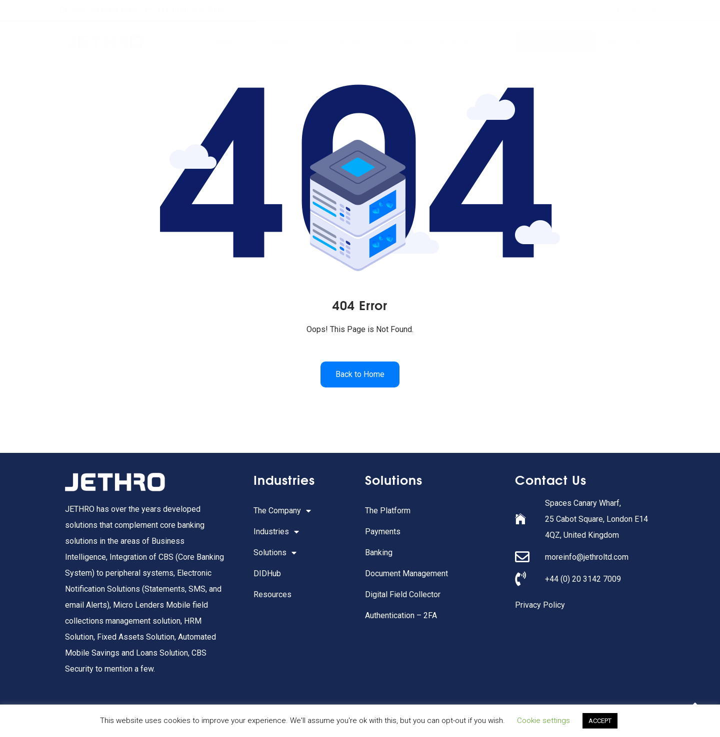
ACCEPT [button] (600, 721)
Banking (378, 552)
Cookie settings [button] (543, 720)
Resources (451, 41)
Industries (286, 41)
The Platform (387, 510)
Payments (382, 531)
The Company (218, 41)
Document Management (406, 573)
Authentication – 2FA (401, 615)
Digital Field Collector (402, 594)
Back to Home (360, 374)
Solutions (348, 41)
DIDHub (401, 41)
